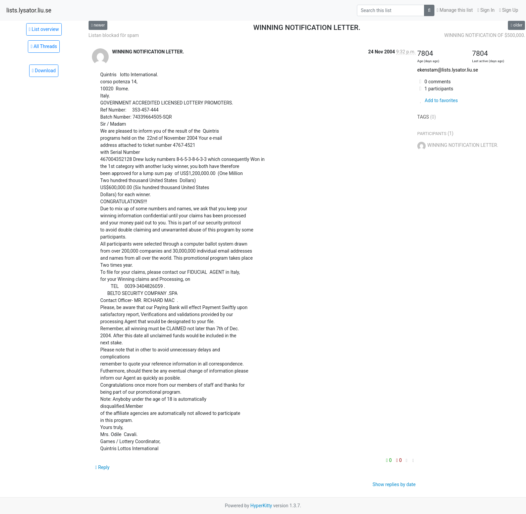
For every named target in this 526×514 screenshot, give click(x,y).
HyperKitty (261, 505)
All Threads (44, 46)
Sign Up (508, 10)
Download (44, 70)
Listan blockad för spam (114, 35)
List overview (44, 29)
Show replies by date (394, 484)
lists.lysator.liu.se (28, 10)
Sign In (485, 10)
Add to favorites (437, 100)
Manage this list (455, 10)
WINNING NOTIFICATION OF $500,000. (484, 35)
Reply (102, 467)
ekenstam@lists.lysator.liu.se (447, 70)
